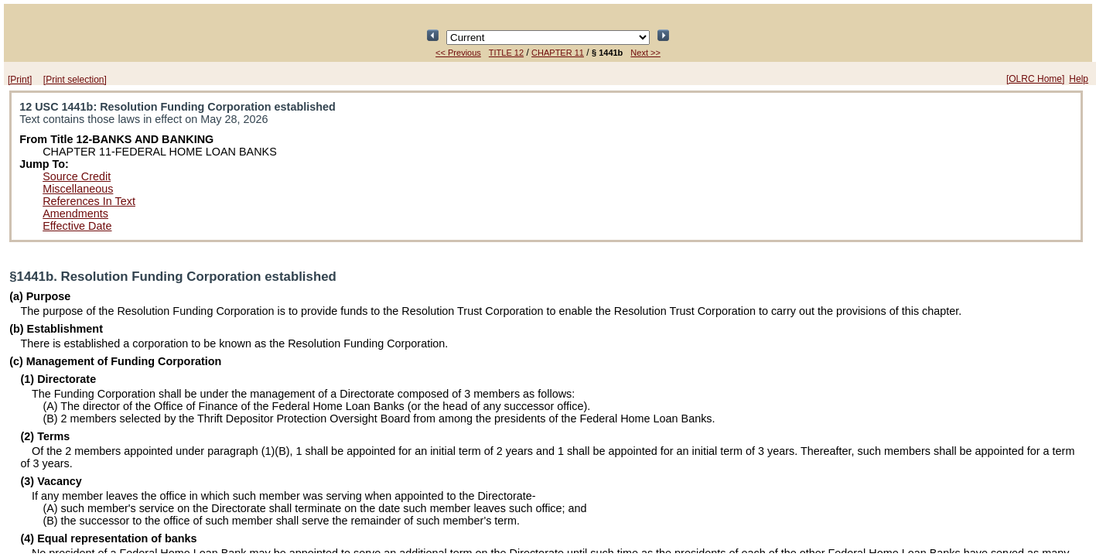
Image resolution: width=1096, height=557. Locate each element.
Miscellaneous (78, 189)
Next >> (645, 52)
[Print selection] (75, 79)
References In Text (89, 201)
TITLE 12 (506, 52)
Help (1078, 78)
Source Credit (77, 176)
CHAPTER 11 (557, 52)
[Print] (20, 79)
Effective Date (77, 226)
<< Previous (458, 52)
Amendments (75, 213)
